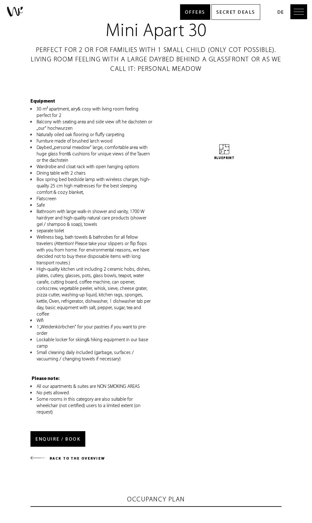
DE (280, 12)
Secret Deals (235, 12)
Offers (195, 12)
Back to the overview (67, 458)
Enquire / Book (57, 439)
